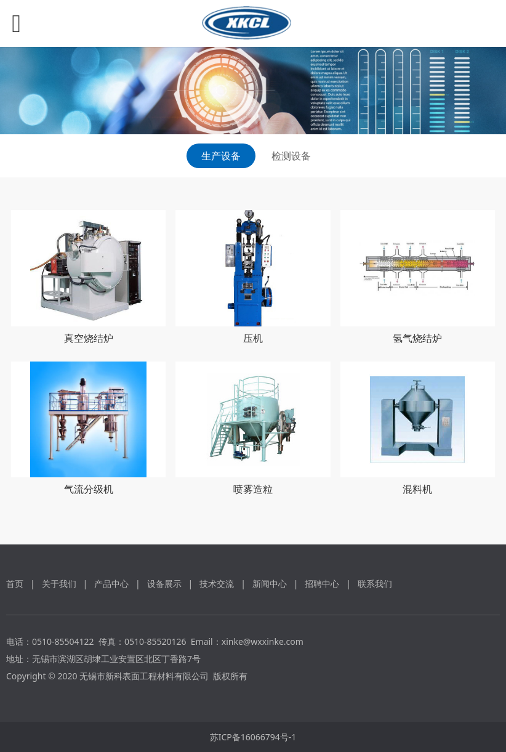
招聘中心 (322, 583)
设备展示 (164, 583)
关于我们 (59, 583)
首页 (14, 583)
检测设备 (291, 156)
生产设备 (221, 156)
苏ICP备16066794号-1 (253, 737)
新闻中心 (269, 583)
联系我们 (375, 583)
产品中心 (111, 583)
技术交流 (216, 583)
